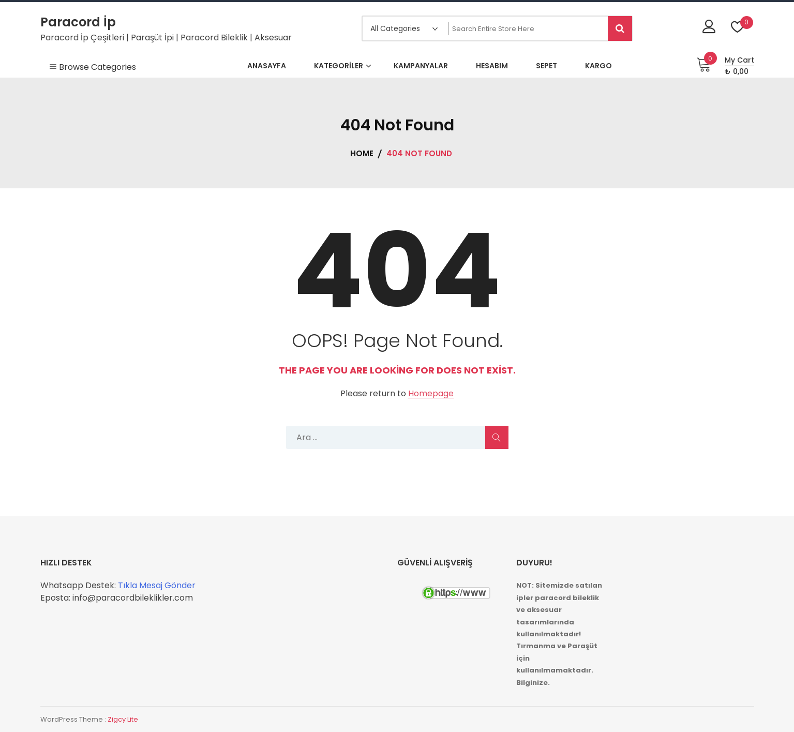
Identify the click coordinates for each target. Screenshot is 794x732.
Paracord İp (78, 22)
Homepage (431, 394)
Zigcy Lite (123, 719)
